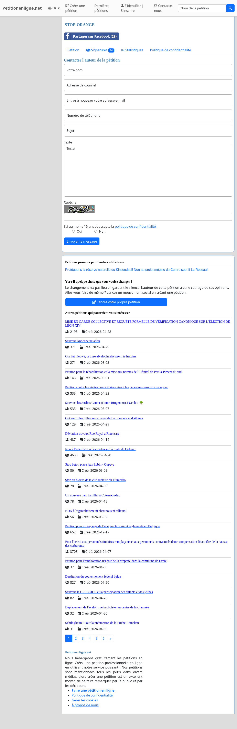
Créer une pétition (75, 8)
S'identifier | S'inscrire (132, 8)
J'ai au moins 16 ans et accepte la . (111, 226)
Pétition (73, 50)
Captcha (70, 202)
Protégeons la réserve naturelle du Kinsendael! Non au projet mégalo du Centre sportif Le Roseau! (136, 269)
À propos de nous (85, 705)
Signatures (100, 50)
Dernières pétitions (101, 8)
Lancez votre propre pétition (116, 302)
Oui (79, 231)
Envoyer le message (82, 241)
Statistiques (132, 50)
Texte (68, 142)
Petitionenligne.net (22, 8)
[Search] (202, 8)
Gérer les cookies (85, 700)
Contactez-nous (164, 8)
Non (102, 231)
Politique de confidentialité (170, 50)
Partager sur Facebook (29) (90, 36)
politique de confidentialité (136, 226)
